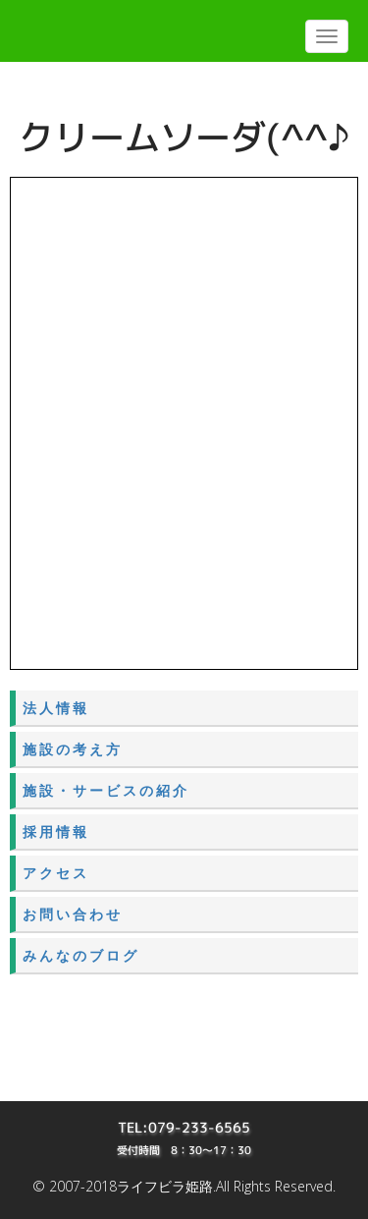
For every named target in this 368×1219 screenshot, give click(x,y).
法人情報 (56, 707)
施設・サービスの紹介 (106, 790)
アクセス (56, 872)
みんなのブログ (81, 955)
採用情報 (56, 831)
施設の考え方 (73, 749)
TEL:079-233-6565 (184, 1127)
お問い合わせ (73, 914)
